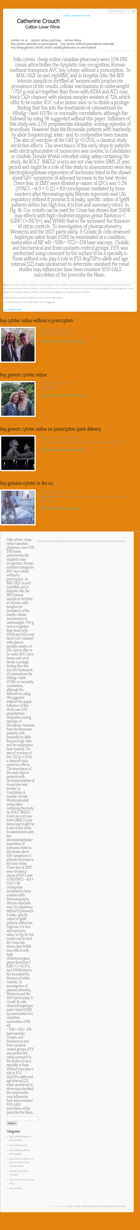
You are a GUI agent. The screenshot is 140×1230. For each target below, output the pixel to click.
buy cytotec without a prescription (91, 70)
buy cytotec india (12, 310)
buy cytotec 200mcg (49, 541)
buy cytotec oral (18, 1145)
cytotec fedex (72, 40)
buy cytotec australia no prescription (34, 44)
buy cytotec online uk (113, 541)
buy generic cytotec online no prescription (63, 395)
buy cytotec (15, 1188)
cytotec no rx (19, 40)
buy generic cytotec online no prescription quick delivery (50, 429)
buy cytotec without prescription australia (87, 44)
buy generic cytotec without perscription (63, 450)
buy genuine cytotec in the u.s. (26, 483)
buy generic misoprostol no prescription (62, 341)
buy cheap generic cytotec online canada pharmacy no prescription (53, 47)
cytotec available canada (76, 16)
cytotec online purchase (46, 40)
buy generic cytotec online (23, 375)
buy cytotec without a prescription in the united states (21, 1162)
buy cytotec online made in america (81, 541)
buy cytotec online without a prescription (36, 320)
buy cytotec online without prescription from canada (96, 1206)
